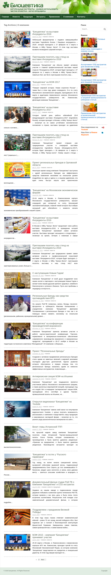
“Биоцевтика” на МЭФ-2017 (46, 82)
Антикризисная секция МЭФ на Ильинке (52, 376)
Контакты (81, 17)
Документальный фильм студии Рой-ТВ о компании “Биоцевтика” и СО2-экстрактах (53, 483)
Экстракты (40, 17)
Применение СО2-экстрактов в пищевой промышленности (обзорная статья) (93, 98)
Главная (5, 17)
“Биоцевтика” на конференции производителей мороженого (47, 324)
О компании (68, 17)
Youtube (84, 129)
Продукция (28, 17)
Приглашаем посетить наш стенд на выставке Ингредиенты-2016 (50, 246)
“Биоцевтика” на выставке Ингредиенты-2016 (45, 219)
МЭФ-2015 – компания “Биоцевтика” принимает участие (50, 536)
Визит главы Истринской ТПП (47, 427)
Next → (43, 559)
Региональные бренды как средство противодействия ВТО (50, 297)
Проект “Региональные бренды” (48, 351)
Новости (16, 17)
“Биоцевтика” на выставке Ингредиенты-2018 (45, 33)
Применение (54, 17)
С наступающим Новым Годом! (48, 273)
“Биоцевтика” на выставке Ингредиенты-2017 (45, 108)
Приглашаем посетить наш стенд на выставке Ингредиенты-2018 (50, 58)
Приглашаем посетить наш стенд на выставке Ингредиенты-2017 (50, 136)
